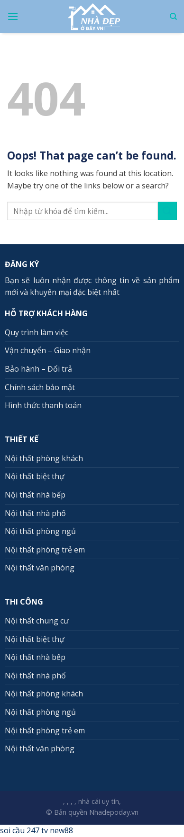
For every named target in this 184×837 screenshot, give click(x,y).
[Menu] (12, 16)
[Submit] (167, 211)
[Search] (173, 17)
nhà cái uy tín (98, 801)
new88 (61, 830)
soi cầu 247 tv (24, 830)
